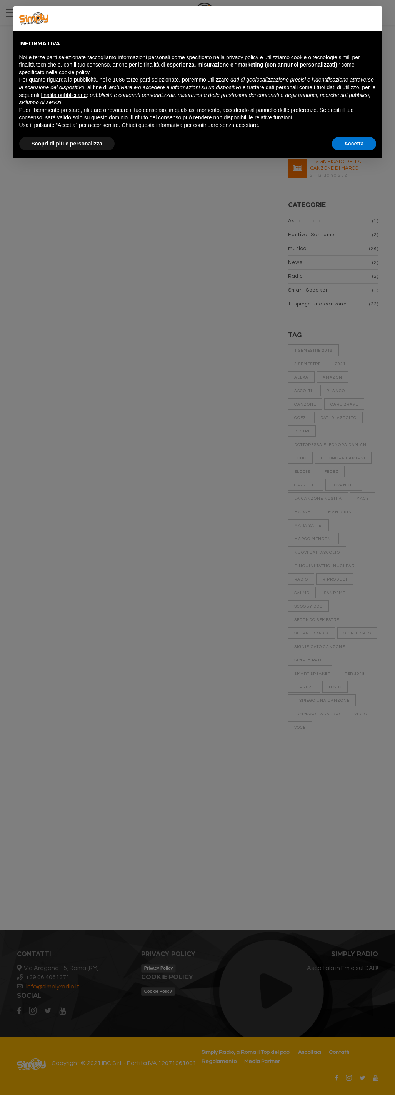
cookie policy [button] (74, 72)
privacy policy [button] (242, 57)
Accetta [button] (354, 143)
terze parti (138, 80)
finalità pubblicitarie (64, 95)
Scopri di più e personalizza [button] (67, 143)
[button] (372, 18)
